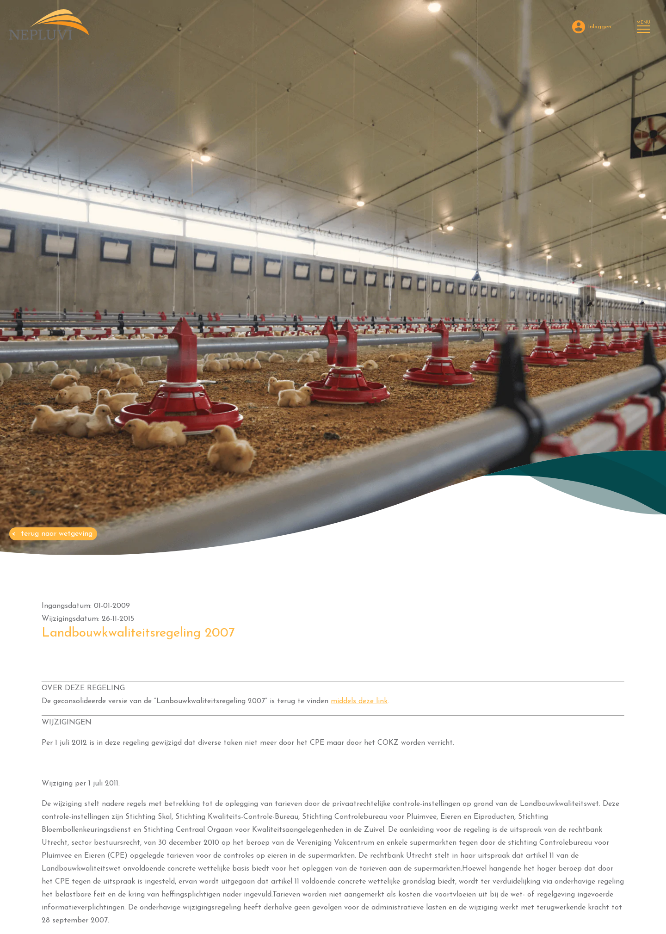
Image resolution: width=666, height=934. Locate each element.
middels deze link (359, 701)
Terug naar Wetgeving (56, 534)
